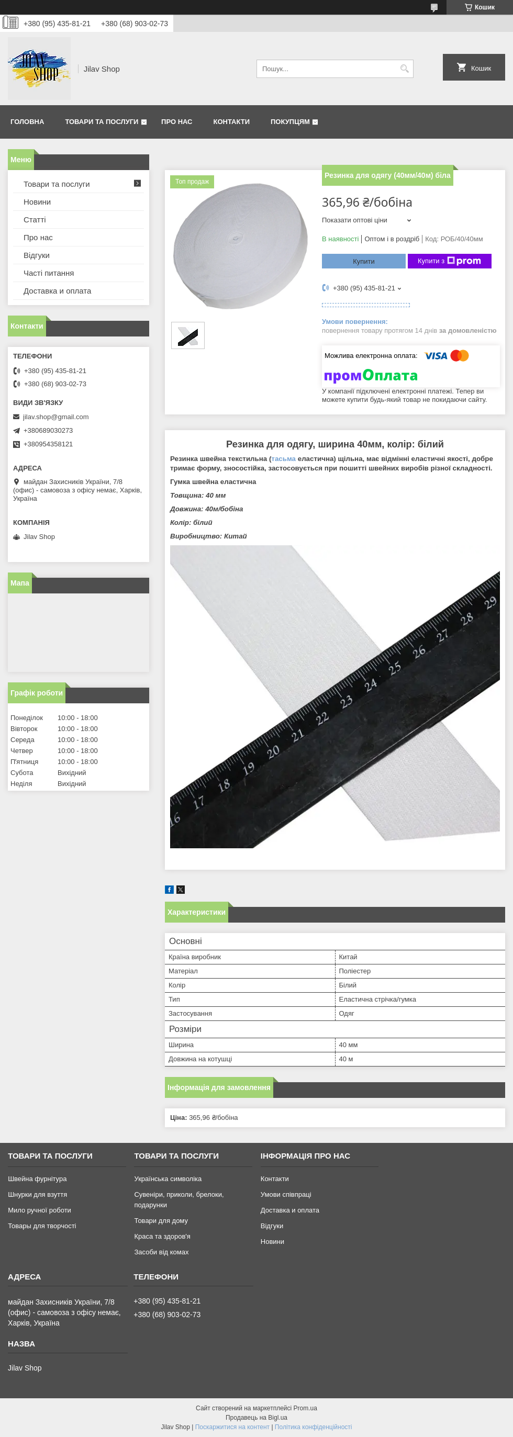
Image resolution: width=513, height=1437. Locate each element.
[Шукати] (404, 69)
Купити (364, 261)
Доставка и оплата (57, 290)
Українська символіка (168, 1179)
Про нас (176, 122)
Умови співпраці (286, 1194)
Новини (37, 201)
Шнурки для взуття (37, 1194)
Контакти (232, 122)
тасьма (283, 459)
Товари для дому (160, 1221)
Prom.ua (305, 1408)
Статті (35, 219)
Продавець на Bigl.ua (256, 1417)
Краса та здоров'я (162, 1236)
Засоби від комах (161, 1252)
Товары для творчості (42, 1226)
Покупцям (290, 122)
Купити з (449, 261)
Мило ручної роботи (39, 1210)
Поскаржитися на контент (232, 1427)
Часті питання (49, 272)
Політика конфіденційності (313, 1427)
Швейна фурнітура (37, 1179)
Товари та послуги (101, 122)
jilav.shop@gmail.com (56, 417)
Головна (27, 122)
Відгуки (37, 255)
